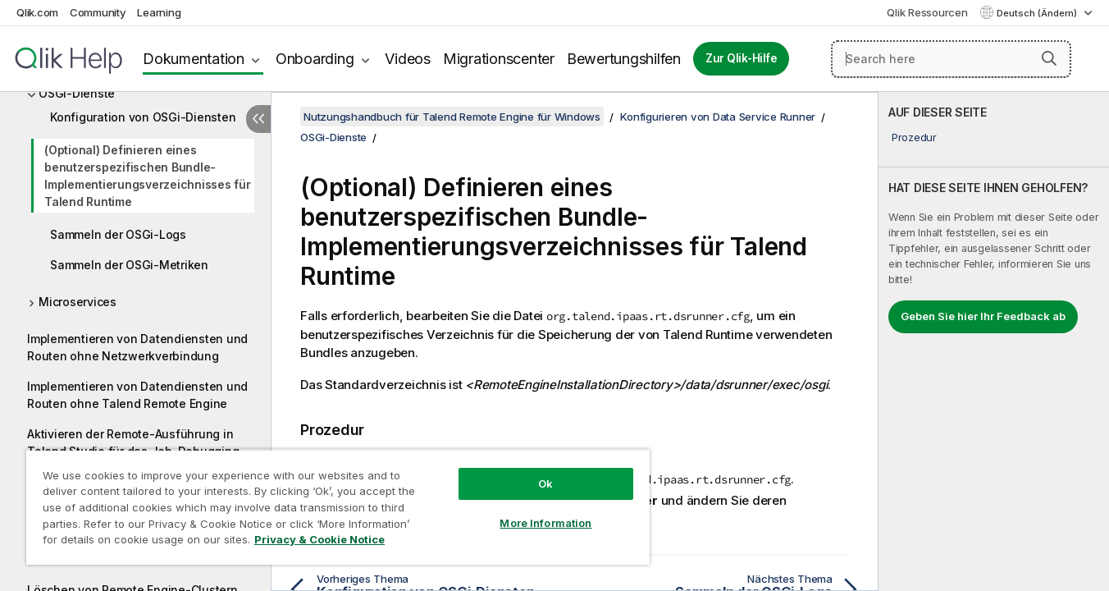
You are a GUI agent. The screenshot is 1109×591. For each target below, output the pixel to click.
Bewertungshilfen (624, 58)
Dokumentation (193, 58)
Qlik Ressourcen (927, 12)
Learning (158, 12)
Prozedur (914, 137)
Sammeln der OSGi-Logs (118, 234)
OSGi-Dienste (77, 93)
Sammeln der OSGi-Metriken (129, 265)
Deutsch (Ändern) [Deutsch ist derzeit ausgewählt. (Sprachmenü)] (1038, 13)
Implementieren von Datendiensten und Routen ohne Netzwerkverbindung (137, 347)
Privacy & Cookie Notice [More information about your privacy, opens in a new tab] (319, 539)
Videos (408, 58)
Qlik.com (37, 12)
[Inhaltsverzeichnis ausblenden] (258, 119)
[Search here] (951, 59)
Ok (545, 483)
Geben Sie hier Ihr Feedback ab (983, 316)
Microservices (77, 302)
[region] (338, 507)
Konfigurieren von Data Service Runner (717, 116)
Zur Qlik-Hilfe (741, 58)
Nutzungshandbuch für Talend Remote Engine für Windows (451, 116)
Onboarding (315, 58)
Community (98, 12)
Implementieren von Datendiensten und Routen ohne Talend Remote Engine (137, 394)
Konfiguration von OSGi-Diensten (142, 117)
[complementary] (994, 341)
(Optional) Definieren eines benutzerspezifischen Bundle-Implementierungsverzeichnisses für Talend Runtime (147, 175)
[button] (1049, 58)
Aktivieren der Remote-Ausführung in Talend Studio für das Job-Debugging (133, 442)
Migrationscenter (498, 58)
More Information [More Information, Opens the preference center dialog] (545, 522)
